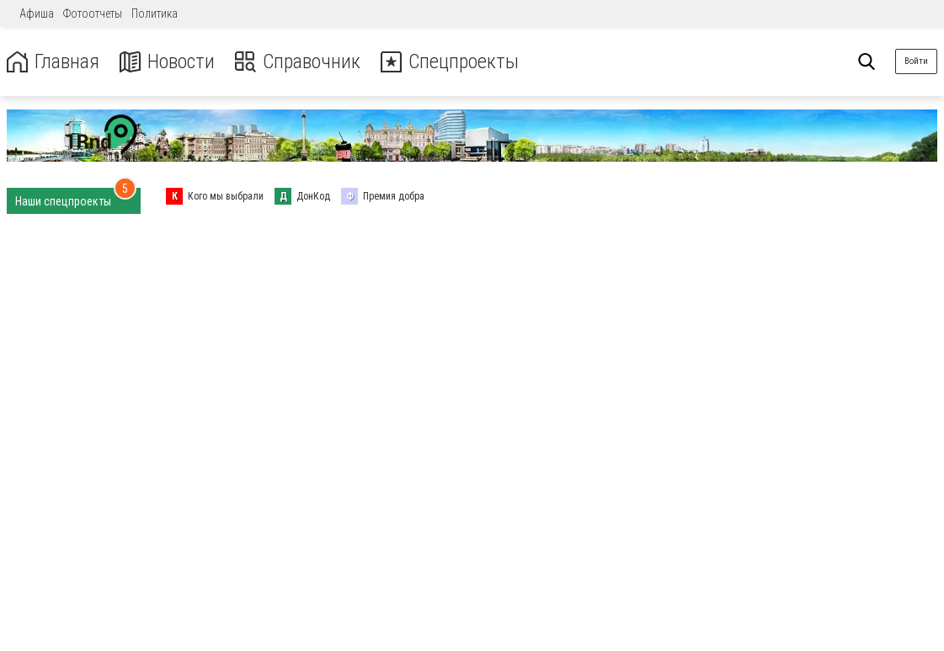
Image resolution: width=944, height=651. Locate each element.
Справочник (297, 62)
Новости (167, 62)
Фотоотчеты (92, 13)
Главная (53, 62)
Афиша (36, 13)
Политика (154, 13)
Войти (916, 61)
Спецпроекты (450, 62)
